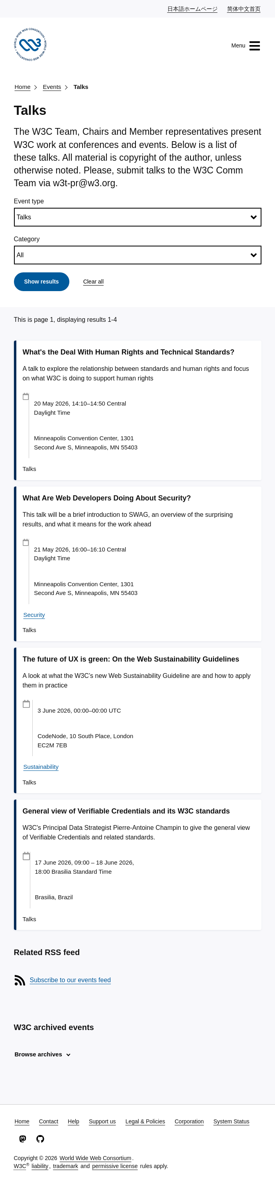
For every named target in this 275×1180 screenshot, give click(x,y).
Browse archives (38, 1054)
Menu (245, 46)
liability (39, 1166)
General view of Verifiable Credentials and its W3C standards (126, 811)
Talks (80, 86)
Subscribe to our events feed (70, 980)
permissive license (115, 1166)
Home (23, 86)
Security (34, 614)
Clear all (93, 281)
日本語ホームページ (192, 8)
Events (52, 86)
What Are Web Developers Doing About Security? (107, 498)
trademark (65, 1166)
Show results (41, 281)
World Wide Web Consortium (96, 1158)
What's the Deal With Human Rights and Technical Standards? (129, 352)
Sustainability (41, 766)
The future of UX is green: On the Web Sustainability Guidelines (131, 659)
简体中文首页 (244, 8)
